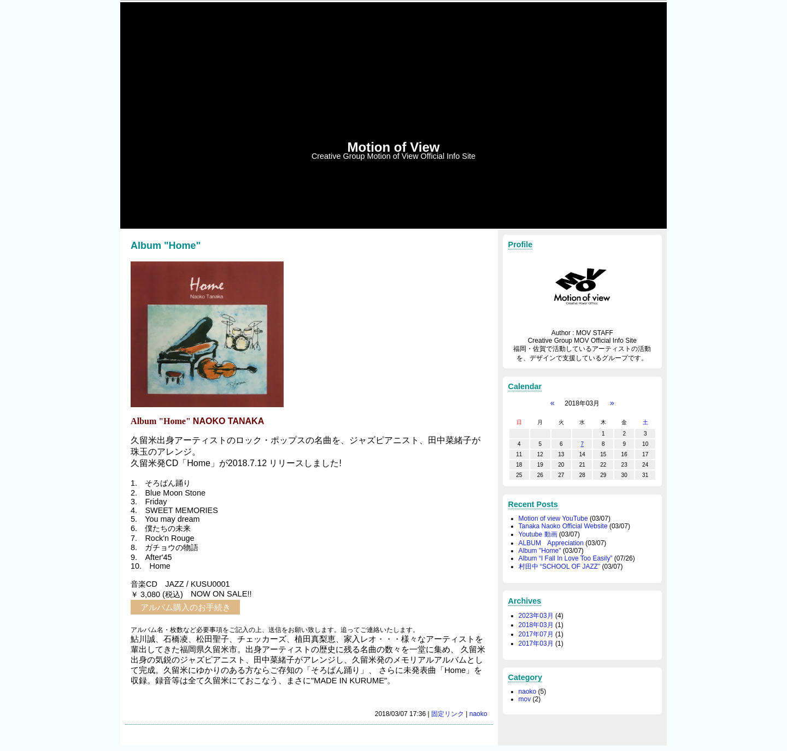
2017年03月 (536, 643)
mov (525, 699)
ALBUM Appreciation (551, 543)
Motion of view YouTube (553, 518)
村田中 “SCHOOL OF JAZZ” (560, 566)
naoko (478, 714)
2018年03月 (536, 625)
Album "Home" (540, 551)
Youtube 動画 (538, 534)
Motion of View (394, 147)
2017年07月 (536, 634)
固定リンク (447, 714)
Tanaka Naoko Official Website (563, 526)
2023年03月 (536, 615)
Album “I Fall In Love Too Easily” (566, 558)
